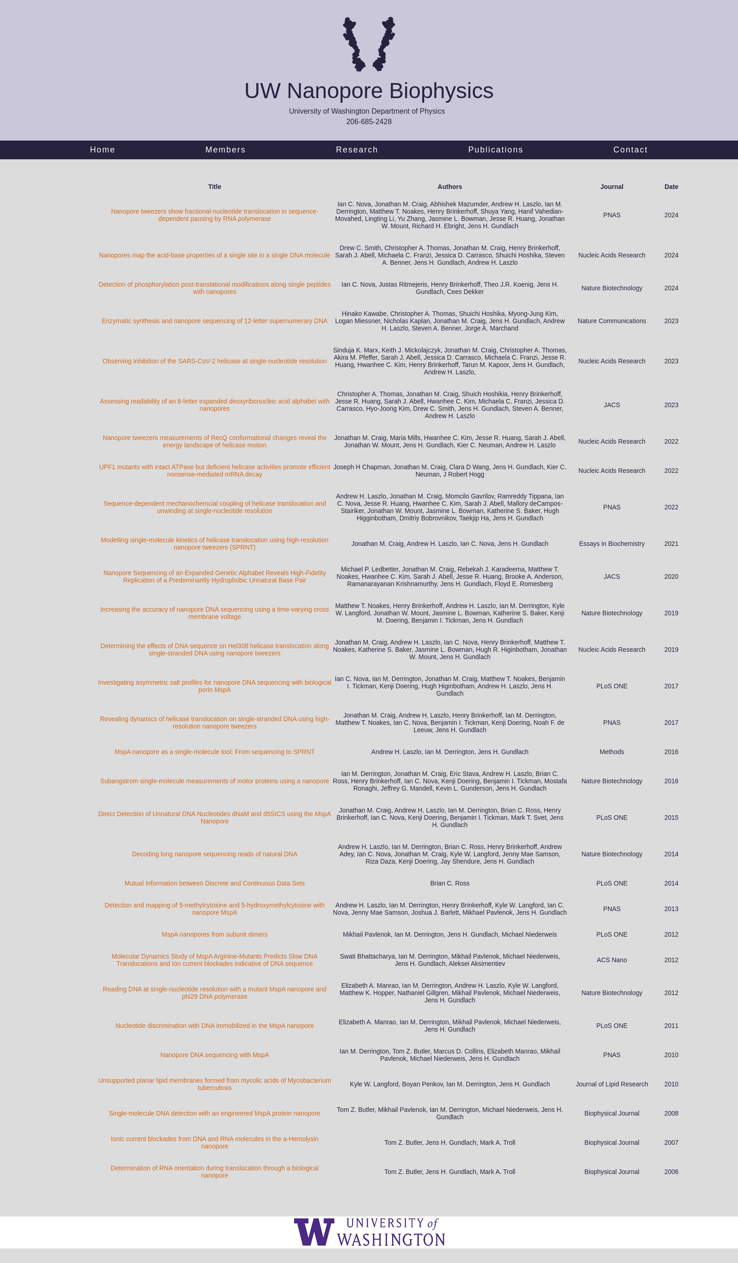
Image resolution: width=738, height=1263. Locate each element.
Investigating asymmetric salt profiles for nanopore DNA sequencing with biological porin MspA (214, 686)
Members (225, 149)
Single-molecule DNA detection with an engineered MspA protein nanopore (215, 1113)
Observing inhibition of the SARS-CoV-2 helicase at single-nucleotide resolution (215, 361)
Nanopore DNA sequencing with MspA (215, 1055)
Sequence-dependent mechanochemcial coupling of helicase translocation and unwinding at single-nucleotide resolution (215, 507)
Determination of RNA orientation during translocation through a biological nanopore (215, 1171)
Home (102, 149)
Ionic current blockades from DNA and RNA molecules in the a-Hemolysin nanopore (214, 1142)
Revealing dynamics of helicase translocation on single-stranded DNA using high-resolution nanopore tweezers (215, 722)
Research (357, 149)
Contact (630, 149)
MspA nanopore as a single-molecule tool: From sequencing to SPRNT (214, 751)
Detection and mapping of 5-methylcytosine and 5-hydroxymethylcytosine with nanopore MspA (214, 908)
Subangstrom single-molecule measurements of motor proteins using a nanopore (214, 781)
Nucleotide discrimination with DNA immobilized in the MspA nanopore (214, 1025)
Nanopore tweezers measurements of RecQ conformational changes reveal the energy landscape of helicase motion (215, 441)
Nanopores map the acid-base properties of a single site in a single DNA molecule (214, 255)
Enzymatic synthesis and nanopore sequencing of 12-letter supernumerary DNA (214, 321)
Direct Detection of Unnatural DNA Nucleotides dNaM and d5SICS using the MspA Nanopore (214, 817)
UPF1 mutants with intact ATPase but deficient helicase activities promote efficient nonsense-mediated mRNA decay (214, 470)
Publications (496, 149)
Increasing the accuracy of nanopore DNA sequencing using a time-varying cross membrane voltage (214, 613)
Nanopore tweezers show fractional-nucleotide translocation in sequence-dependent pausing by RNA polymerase (214, 215)
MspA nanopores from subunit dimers (215, 934)
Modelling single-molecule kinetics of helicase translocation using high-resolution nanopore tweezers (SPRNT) (214, 543)
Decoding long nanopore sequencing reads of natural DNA (214, 854)
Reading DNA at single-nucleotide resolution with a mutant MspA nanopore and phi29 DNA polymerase (215, 992)
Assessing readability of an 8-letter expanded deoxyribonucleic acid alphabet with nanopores (215, 405)
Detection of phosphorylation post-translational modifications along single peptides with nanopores (215, 288)
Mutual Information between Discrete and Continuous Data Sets (215, 883)
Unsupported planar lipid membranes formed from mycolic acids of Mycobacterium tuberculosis (214, 1084)
